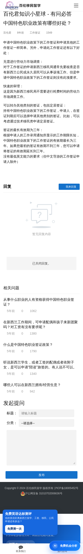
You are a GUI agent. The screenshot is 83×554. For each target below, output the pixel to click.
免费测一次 (14, 528)
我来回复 (69, 186)
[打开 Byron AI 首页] (64, 546)
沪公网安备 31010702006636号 (41, 493)
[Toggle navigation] (76, 6)
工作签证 (35, 32)
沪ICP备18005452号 (66, 488)
